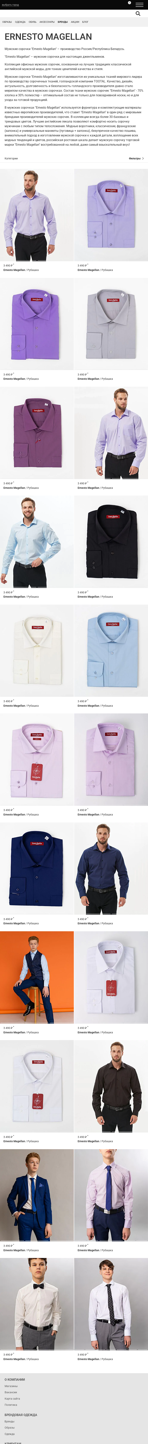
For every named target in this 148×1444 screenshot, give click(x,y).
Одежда (20, 21)
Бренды (63, 21)
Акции (75, 21)
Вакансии (11, 1392)
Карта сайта (12, 1398)
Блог (85, 21)
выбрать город (10, 4)
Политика (11, 1404)
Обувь (32, 21)
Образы (7, 21)
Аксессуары (47, 21)
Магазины (11, 1386)
